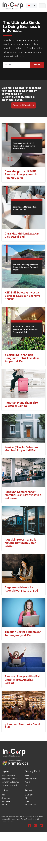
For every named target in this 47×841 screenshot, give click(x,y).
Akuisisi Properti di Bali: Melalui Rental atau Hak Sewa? (20, 543)
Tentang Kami (31, 779)
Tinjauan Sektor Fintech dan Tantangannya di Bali (23, 633)
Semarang (6, 798)
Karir (27, 785)
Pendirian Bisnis (9, 775)
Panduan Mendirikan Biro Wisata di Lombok (21, 404)
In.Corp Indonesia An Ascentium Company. (19, 816)
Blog (27, 798)
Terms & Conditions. (28, 819)
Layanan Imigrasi (9, 785)
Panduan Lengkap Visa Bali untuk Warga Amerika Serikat (22, 679)
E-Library (29, 795)
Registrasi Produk (9, 779)
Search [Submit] (37, 64)
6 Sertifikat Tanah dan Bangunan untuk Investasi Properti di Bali (22, 358)
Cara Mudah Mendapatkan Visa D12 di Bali (22, 235)
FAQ (27, 801)
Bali (3, 795)
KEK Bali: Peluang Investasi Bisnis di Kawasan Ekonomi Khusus (22, 296)
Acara (27, 782)
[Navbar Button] (42, 5)
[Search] (16, 65)
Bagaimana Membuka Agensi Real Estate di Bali (21, 589)
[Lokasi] (12, 790)
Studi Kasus (30, 805)
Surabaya (6, 801)
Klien (27, 775)
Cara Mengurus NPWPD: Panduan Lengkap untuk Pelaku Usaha (21, 174)
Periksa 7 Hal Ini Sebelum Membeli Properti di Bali (21, 449)
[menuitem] (31, 5)
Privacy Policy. (14, 819)
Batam (4, 805)
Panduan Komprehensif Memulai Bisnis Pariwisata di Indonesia (23, 495)
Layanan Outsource (10, 782)
